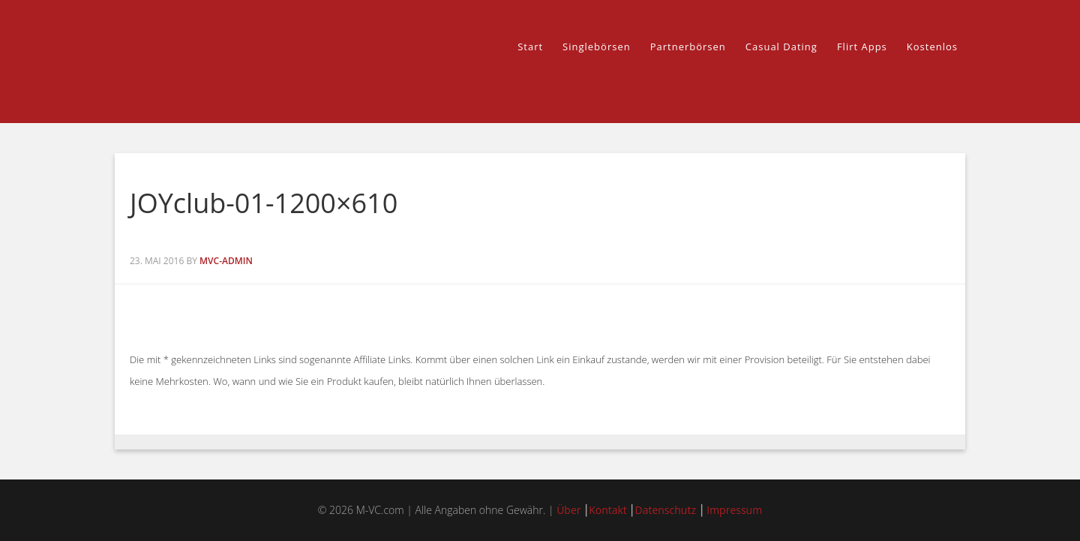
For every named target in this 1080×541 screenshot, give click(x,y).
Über (568, 510)
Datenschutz (664, 510)
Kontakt (608, 510)
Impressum (734, 510)
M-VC (247, 61)
